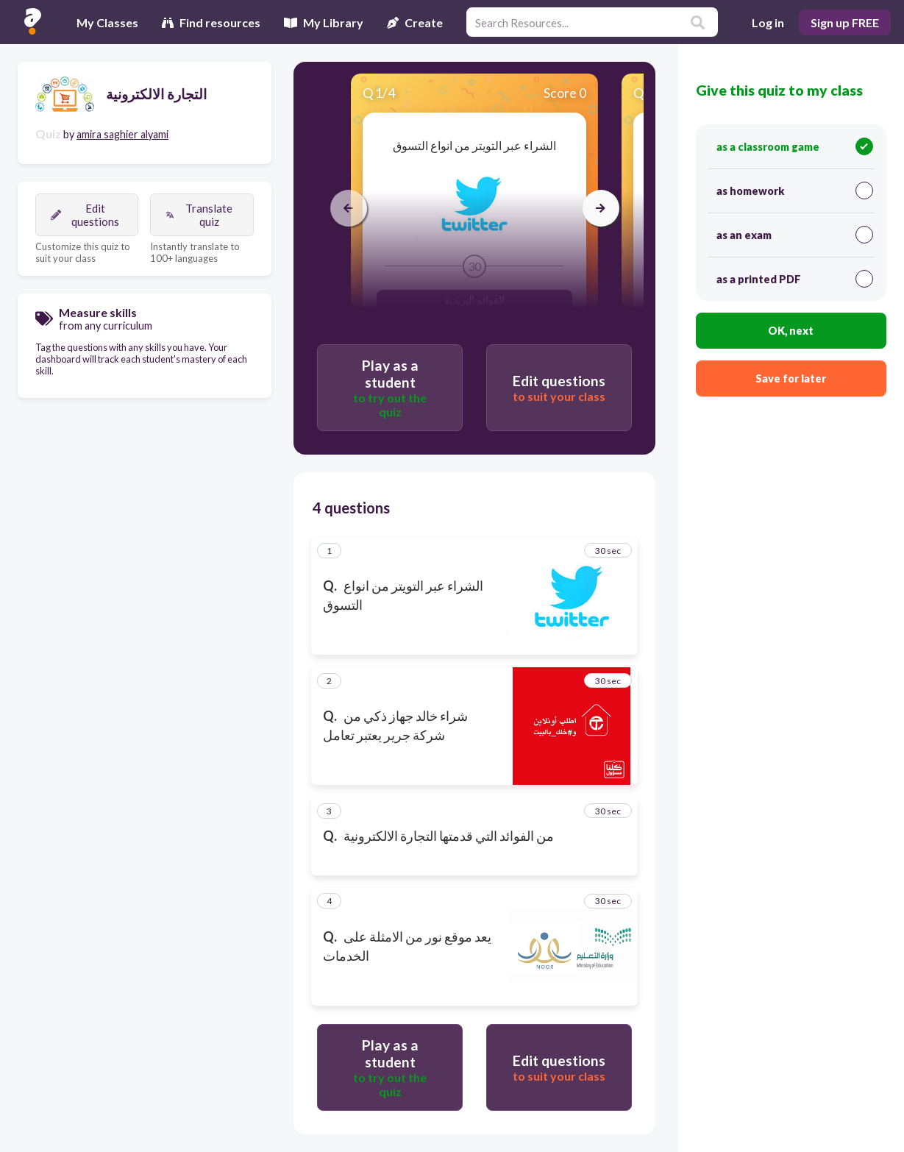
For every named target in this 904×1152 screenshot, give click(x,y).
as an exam (794, 234)
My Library (323, 22)
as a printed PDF (794, 279)
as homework (794, 190)
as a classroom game (794, 146)
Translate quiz (199, 215)
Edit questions (85, 215)
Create (415, 22)
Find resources (211, 22)
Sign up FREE (845, 22)
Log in (768, 22)
